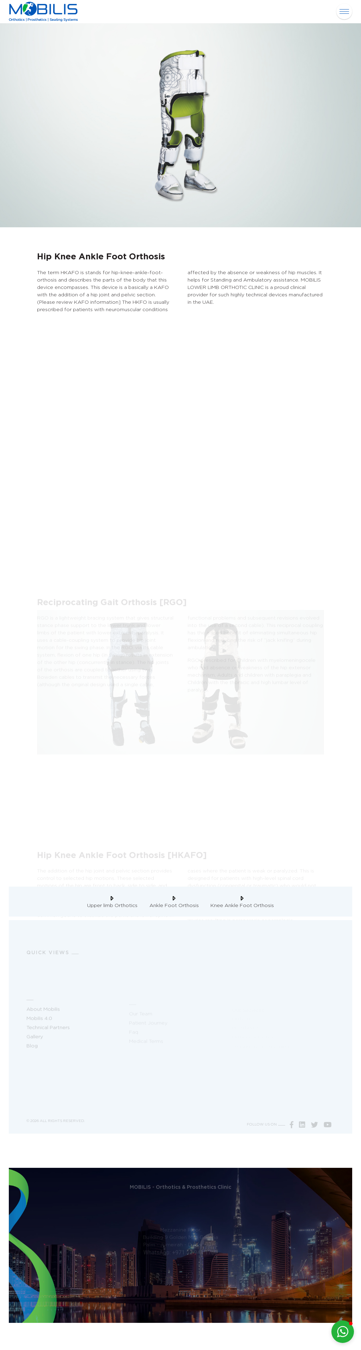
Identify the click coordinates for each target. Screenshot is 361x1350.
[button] (342, 1331)
